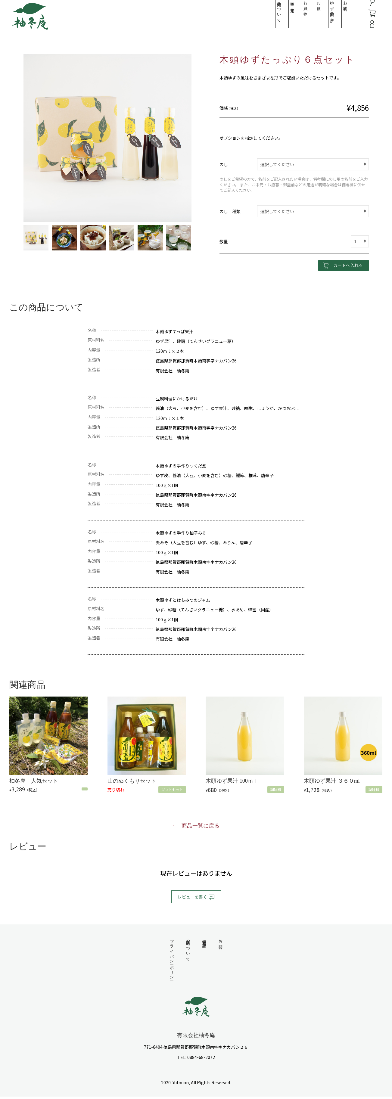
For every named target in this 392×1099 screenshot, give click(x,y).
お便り (310, 11)
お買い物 (297, 11)
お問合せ (337, 11)
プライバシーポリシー (172, 958)
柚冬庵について (271, 17)
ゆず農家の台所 (324, 15)
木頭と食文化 (284, 10)
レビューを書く (196, 897)
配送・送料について (188, 948)
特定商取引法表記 (204, 938)
